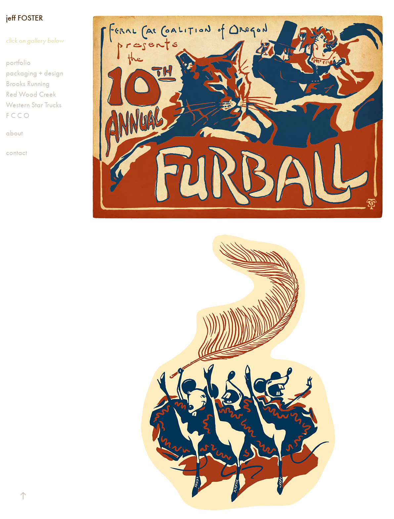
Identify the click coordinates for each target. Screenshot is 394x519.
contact (16, 152)
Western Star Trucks (34, 105)
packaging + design (34, 73)
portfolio (18, 62)
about (14, 133)
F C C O (17, 115)
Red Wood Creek (31, 94)
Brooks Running (28, 83)
